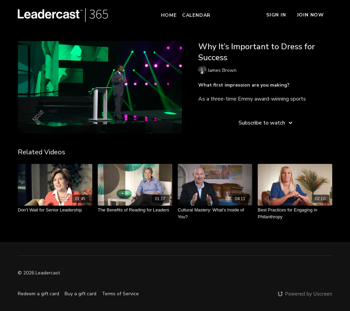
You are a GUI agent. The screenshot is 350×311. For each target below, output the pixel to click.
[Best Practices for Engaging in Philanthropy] (295, 213)
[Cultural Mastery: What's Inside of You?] (215, 213)
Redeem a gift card (38, 293)
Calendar (196, 15)
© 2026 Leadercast (39, 273)
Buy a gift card (80, 293)
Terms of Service (120, 293)
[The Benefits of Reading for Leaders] (135, 210)
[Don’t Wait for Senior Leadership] (55, 210)
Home (169, 15)
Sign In (276, 15)
